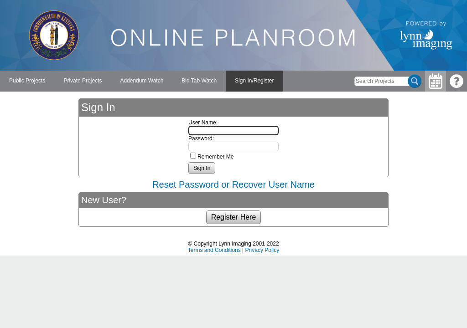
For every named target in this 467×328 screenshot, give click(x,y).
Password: (201, 138)
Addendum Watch (141, 80)
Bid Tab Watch (199, 80)
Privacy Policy (262, 250)
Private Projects (82, 80)
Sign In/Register (254, 80)
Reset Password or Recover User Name (233, 184)
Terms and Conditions (214, 250)
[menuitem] (27, 81)
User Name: (203, 122)
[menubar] (141, 81)
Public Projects (27, 80)
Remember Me (215, 157)
